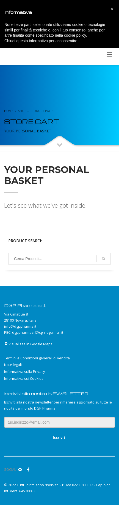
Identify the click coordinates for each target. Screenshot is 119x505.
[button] (111, 8)
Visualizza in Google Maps (28, 343)
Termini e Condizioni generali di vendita (37, 358)
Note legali (13, 364)
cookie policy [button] (75, 35)
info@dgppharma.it (20, 326)
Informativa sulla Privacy (24, 371)
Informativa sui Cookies (23, 378)
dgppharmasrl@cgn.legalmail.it (37, 332)
